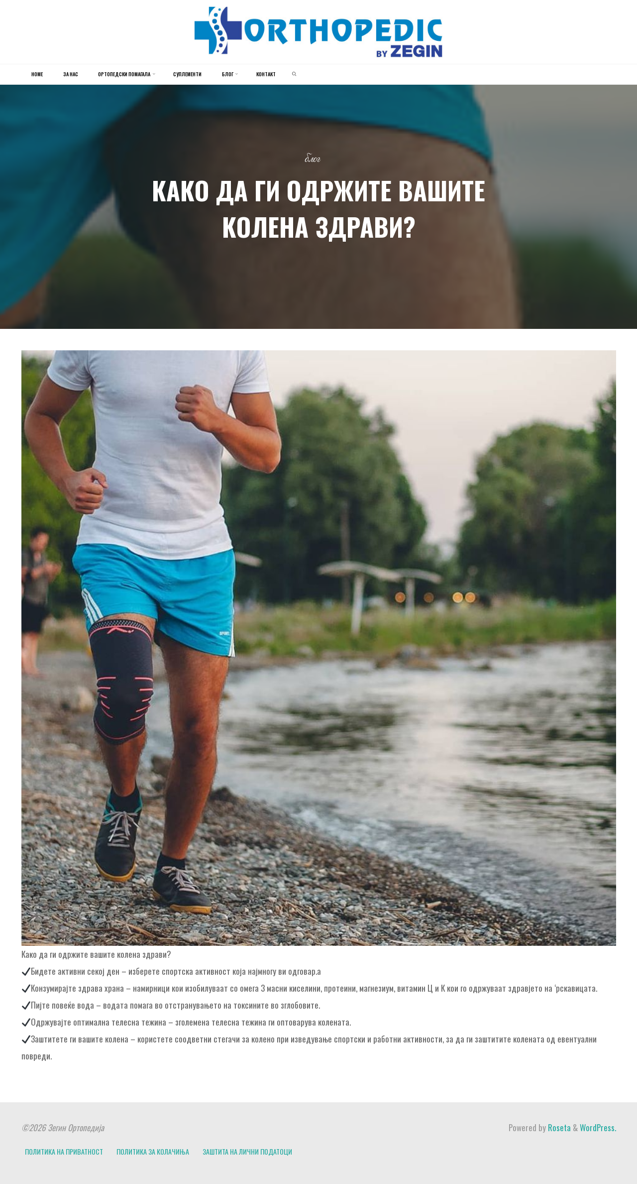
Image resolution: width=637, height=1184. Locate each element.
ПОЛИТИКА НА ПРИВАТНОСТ (64, 1151)
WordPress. (598, 1127)
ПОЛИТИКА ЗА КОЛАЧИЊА (152, 1151)
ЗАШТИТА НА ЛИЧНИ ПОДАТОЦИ (247, 1151)
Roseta (558, 1127)
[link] (294, 74)
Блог (312, 159)
